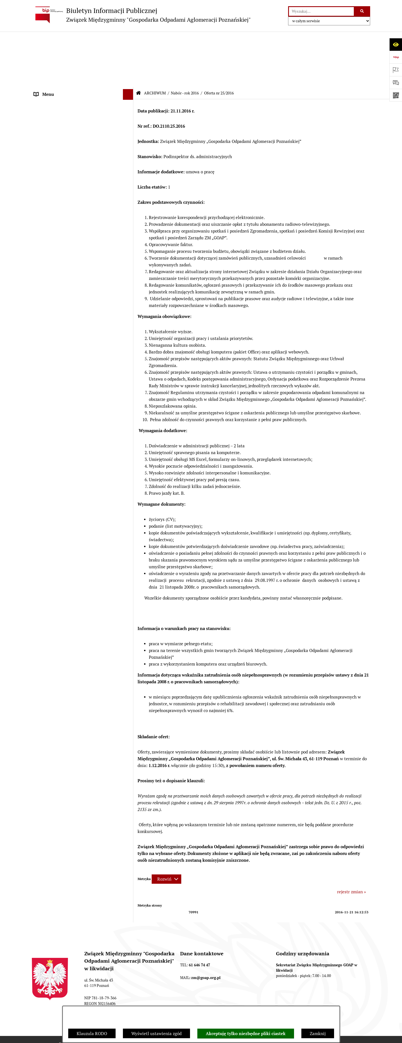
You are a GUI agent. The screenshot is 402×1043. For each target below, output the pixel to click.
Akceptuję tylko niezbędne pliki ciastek (246, 1034)
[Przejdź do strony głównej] (141, 15)
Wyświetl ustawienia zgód (156, 1033)
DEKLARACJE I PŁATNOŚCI (60, 59)
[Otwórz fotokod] (395, 95)
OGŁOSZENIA (47, 112)
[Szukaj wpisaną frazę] (362, 11)
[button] (129, 49)
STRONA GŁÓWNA (52, 49)
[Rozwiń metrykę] (166, 823)
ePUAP (40, 123)
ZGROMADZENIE (50, 80)
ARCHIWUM (46, 133)
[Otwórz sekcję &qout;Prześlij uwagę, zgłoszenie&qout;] (395, 82)
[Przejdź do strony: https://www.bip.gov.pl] (395, 57)
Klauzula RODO (92, 1033)
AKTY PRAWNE (49, 70)
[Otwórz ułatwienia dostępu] (395, 44)
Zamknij (318, 1033)
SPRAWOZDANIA (50, 816)
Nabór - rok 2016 (185, 37)
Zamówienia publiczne (56, 827)
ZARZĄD (42, 91)
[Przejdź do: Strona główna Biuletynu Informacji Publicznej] (138, 37)
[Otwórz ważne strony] (395, 69)
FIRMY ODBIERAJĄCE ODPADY (64, 102)
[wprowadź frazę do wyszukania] (321, 11)
